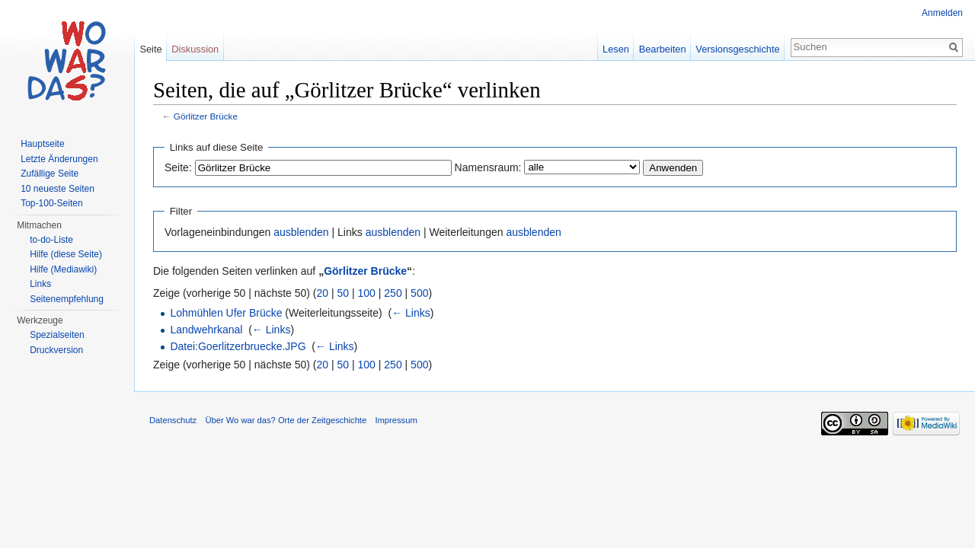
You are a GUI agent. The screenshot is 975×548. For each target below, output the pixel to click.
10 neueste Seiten (57, 188)
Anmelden (942, 13)
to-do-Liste (51, 239)
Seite (150, 49)
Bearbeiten (662, 49)
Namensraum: (488, 167)
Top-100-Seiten (51, 203)
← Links (411, 313)
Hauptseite (42, 144)
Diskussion (195, 49)
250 (392, 293)
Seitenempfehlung (67, 299)
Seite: (178, 167)
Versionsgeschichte (737, 49)
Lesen (616, 49)
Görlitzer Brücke (206, 116)
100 (367, 293)
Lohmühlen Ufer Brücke (226, 313)
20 (323, 293)
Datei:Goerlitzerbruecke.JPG (237, 346)
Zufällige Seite (49, 173)
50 (343, 293)
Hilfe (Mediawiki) (63, 269)
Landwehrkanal (206, 329)
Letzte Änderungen (59, 159)
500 (419, 293)
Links (40, 284)
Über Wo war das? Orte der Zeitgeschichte (285, 420)
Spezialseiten (57, 335)
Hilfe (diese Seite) (66, 254)
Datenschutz (173, 420)
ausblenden (300, 232)
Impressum (396, 420)
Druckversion (56, 350)
